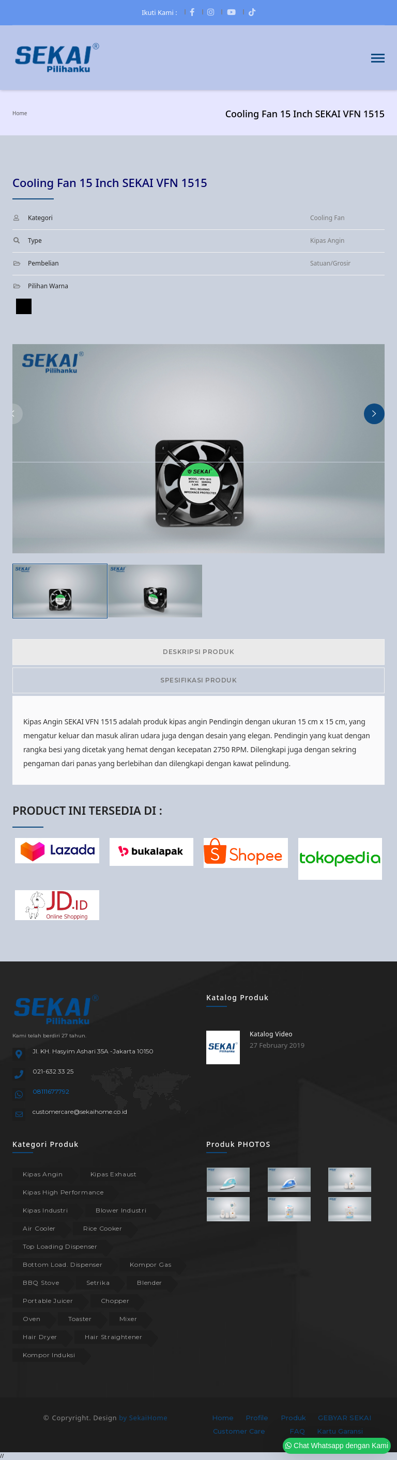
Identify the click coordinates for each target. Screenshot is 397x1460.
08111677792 (51, 1091)
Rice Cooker (103, 1228)
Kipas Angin (43, 1174)
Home (19, 113)
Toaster (80, 1319)
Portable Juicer (48, 1300)
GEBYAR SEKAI (344, 1418)
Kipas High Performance (63, 1192)
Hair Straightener (114, 1337)
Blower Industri (121, 1210)
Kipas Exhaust (113, 1174)
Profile (257, 1418)
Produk (293, 1418)
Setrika (98, 1282)
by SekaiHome (143, 1417)
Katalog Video (271, 1034)
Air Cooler (39, 1228)
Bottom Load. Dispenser (62, 1264)
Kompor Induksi (49, 1355)
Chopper (115, 1300)
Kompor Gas (150, 1264)
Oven (32, 1319)
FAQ (297, 1431)
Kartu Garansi (340, 1431)
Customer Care (239, 1431)
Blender (149, 1282)
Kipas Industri (45, 1210)
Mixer (128, 1319)
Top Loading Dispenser (60, 1246)
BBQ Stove (41, 1282)
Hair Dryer (40, 1337)
